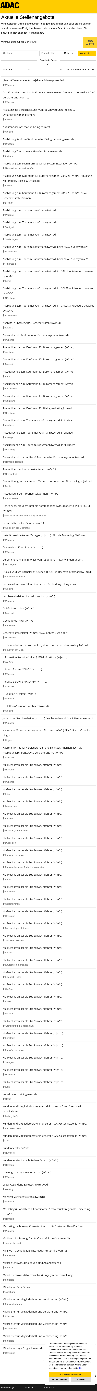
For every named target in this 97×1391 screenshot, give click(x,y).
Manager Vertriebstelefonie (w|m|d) (24, 1196)
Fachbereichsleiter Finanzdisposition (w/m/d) (29, 596)
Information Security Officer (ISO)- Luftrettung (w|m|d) (35, 657)
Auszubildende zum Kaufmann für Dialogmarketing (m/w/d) (37, 408)
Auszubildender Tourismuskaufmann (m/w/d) (29, 469)
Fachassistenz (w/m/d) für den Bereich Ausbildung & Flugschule (40, 584)
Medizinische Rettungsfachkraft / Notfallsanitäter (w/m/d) (36, 1238)
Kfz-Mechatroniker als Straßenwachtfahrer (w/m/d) (32, 765)
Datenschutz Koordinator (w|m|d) (23, 547)
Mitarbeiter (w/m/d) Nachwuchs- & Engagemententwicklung (38, 1275)
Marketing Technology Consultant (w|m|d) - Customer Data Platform (43, 1226)
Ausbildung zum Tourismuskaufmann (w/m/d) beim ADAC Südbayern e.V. (45, 246)
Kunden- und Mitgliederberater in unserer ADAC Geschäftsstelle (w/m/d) (45, 1123)
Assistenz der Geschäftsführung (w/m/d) (26, 127)
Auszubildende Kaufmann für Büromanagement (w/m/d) (36, 335)
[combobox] (68, 53)
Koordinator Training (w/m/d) (20, 1094)
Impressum (49, 1387)
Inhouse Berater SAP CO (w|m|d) (22, 669)
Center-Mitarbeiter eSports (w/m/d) (23, 523)
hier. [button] (81, 1368)
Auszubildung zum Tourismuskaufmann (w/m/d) (31, 493)
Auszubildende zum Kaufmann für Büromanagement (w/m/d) (38, 347)
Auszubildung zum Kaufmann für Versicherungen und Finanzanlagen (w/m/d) (47, 481)
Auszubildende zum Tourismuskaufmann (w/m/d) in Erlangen (38, 432)
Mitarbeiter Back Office (16, 1287)
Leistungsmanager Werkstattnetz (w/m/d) (27, 1172)
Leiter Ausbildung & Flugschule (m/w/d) (25, 1184)
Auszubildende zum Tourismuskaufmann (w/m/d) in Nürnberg (39, 445)
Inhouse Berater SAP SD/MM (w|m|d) (25, 681)
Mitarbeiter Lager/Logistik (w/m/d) (23, 1348)
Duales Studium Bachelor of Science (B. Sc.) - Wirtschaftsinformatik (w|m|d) (47, 572)
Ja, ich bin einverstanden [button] (70, 1374)
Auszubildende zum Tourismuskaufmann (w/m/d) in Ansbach (38, 420)
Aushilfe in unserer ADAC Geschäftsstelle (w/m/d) (32, 323)
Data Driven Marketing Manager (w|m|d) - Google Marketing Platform (44, 535)
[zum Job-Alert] (90, 42)
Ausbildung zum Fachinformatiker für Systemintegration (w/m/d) (40, 163)
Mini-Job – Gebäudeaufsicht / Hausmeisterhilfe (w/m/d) (35, 1250)
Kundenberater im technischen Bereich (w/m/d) (30, 1160)
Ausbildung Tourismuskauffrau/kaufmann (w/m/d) (32, 151)
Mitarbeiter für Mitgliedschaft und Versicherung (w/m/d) (35, 1299)
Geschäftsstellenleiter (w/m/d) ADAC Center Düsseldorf (35, 633)
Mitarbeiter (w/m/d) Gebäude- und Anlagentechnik (32, 1262)
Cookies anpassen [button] (59, 1379)
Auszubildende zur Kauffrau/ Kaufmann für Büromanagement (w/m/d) (43, 457)
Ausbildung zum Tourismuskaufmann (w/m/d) (29, 210)
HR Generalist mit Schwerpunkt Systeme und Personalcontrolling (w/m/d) (45, 645)
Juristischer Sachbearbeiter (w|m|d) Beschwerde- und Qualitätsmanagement (48, 718)
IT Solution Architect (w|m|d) (20, 694)
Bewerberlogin (8, 1387)
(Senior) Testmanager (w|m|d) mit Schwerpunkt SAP (33, 80)
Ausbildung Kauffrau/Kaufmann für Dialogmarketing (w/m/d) (38, 139)
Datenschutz (30, 1387)
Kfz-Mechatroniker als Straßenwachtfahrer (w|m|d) (33, 1033)
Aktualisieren (86, 53)
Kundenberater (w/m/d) (16, 1148)
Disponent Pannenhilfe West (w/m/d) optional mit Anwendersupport (42, 559)
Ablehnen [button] (81, 1379)
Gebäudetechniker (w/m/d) (18, 608)
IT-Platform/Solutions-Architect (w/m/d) (26, 706)
